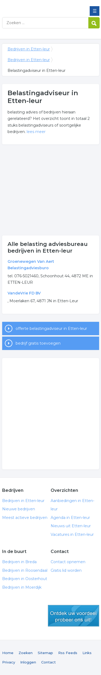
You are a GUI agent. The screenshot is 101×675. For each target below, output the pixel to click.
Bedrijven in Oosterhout (24, 578)
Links (87, 653)
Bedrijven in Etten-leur (41, 6)
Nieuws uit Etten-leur (71, 525)
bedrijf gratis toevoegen (38, 343)
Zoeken (26, 653)
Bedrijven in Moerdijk (21, 587)
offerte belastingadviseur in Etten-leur (51, 328)
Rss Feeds (67, 653)
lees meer (36, 131)
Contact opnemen (68, 561)
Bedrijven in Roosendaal (24, 570)
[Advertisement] (50, 189)
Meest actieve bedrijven (24, 517)
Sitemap (45, 653)
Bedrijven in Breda (19, 561)
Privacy (8, 662)
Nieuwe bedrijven (18, 509)
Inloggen (28, 662)
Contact (48, 662)
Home (7, 653)
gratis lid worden (73, 615)
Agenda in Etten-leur (70, 517)
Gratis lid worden (66, 570)
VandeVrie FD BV (24, 293)
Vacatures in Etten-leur (72, 534)
